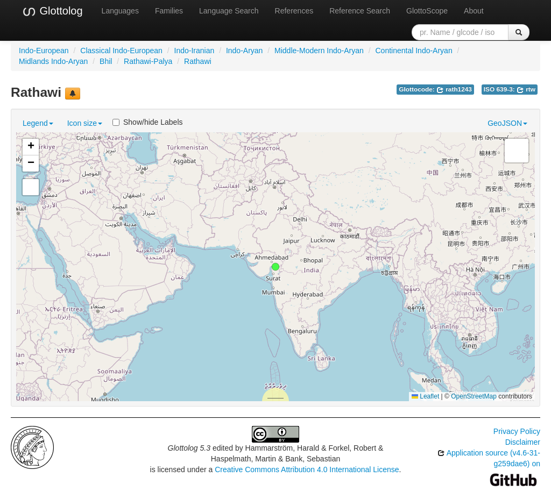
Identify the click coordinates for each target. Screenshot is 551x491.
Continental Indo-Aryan (413, 50)
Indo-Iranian (194, 50)
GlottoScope (427, 10)
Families (169, 10)
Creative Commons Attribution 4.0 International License (307, 469)
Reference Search (359, 10)
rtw (526, 89)
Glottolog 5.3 (189, 448)
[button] (275, 266)
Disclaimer (522, 442)
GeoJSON (507, 123)
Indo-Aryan (244, 50)
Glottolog (52, 11)
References (294, 10)
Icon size (84, 123)
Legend (38, 123)
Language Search (229, 10)
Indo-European (44, 50)
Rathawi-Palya (148, 61)
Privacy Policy (516, 431)
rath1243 (454, 89)
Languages (120, 10)
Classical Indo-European (121, 50)
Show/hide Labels (147, 122)
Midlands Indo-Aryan (53, 61)
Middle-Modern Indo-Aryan (319, 50)
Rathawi (197, 61)
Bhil (106, 61)
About (474, 10)
